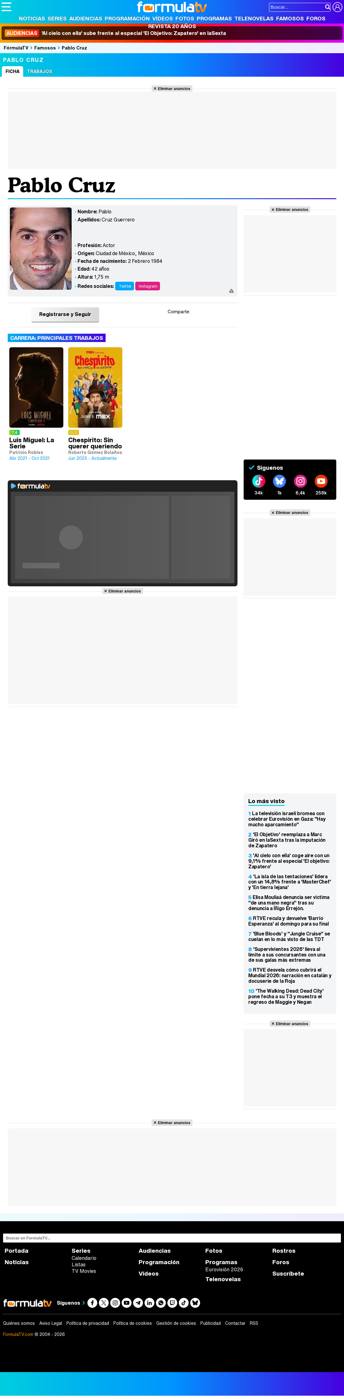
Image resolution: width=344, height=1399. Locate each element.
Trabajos (39, 71)
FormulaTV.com (18, 1334)
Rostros (284, 1250)
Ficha (12, 71)
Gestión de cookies (176, 1323)
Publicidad (210, 1323)
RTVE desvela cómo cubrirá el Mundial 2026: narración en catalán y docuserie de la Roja (289, 975)
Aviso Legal (50, 1323)
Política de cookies (132, 1323)
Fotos (184, 18)
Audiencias (85, 18)
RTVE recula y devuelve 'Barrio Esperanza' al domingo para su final (288, 920)
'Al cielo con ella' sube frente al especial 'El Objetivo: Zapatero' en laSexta (115, 33)
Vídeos (162, 18)
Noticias (32, 18)
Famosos (290, 18)
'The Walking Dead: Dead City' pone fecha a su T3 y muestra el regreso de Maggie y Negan (286, 996)
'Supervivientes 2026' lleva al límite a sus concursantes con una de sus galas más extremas (286, 954)
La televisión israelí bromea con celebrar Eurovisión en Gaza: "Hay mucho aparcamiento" (286, 819)
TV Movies (84, 1271)
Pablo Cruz (74, 47)
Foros (315, 18)
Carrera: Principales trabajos (56, 337)
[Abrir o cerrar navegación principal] (6, 6)
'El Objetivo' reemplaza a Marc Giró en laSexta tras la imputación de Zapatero (286, 840)
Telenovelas (254, 18)
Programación (127, 18)
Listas (79, 1264)
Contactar (235, 1323)
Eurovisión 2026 (224, 1269)
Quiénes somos (19, 1323)
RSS (254, 1323)
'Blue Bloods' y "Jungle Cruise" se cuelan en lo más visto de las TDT (289, 936)
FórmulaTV (16, 47)
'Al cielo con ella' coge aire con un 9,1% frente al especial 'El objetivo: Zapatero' (288, 861)
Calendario (84, 1258)
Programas (214, 18)
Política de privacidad (87, 1323)
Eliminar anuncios (174, 88)
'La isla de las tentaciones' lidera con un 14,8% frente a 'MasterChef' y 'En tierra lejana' (289, 882)
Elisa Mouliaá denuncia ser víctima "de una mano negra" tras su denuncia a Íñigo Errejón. (288, 902)
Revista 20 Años (172, 26)
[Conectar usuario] (337, 7)
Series (57, 18)
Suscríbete (288, 1273)
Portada (16, 1250)
